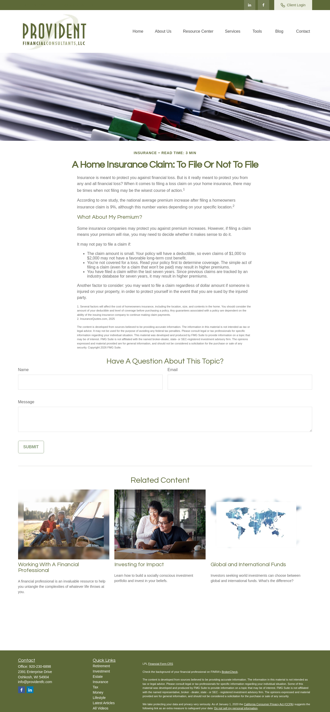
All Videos (100, 708)
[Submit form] (31, 447)
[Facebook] (263, 5)
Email (173, 370)
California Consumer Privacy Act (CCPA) (269, 704)
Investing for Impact (139, 564)
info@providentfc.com (73, 5)
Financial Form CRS (160, 663)
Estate (98, 677)
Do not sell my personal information (235, 708)
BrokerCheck (230, 671)
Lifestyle (99, 698)
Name (23, 370)
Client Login (293, 5)
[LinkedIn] (249, 5)
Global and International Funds (248, 564)
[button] (138, 31)
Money (98, 692)
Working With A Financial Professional (48, 567)
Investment (101, 671)
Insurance (100, 682)
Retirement (101, 666)
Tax (95, 687)
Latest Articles (104, 703)
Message (26, 402)
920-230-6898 (32, 5)
